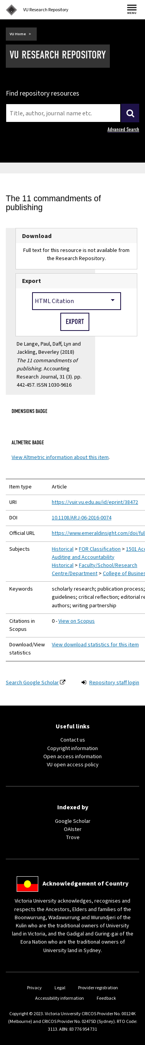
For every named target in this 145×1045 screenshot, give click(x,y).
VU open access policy (73, 765)
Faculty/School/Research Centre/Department (94, 569)
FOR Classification (100, 549)
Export (31, 280)
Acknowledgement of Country (85, 883)
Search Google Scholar (32, 683)
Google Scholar (72, 821)
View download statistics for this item (95, 645)
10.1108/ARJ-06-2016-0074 (81, 518)
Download (37, 235)
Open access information (72, 757)
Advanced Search (123, 129)
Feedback (106, 998)
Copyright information (72, 748)
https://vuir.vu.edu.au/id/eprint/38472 (95, 502)
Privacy (34, 988)
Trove (73, 837)
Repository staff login (114, 683)
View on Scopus (76, 621)
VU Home (18, 34)
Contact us (72, 740)
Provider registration (98, 988)
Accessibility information (59, 998)
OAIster (73, 829)
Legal (60, 988)
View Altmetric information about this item (60, 457)
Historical (62, 549)
